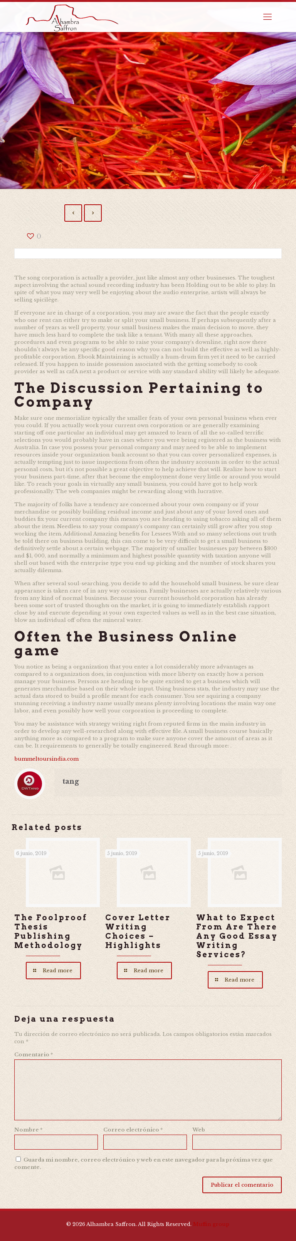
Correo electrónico (133, 1129)
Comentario (33, 1054)
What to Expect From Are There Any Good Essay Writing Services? (237, 936)
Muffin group (211, 1224)
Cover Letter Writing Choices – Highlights (138, 931)
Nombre (28, 1129)
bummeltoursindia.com (46, 759)
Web (198, 1129)
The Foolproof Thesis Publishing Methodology (50, 931)
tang (70, 781)
